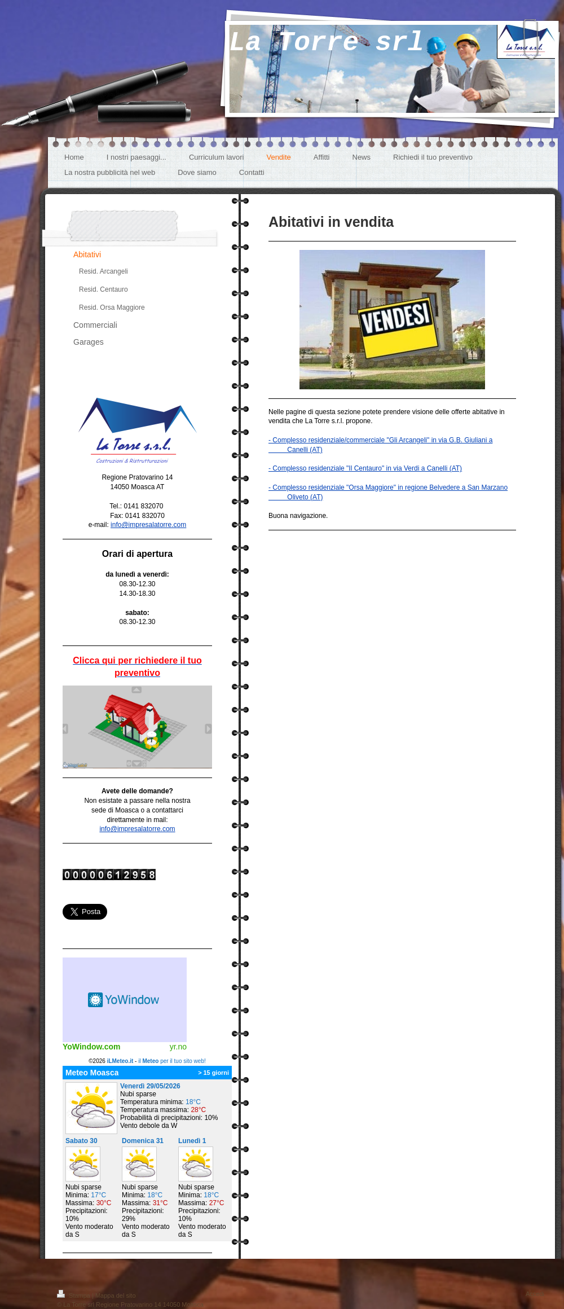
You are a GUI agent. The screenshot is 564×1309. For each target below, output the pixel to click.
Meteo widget (125, 999)
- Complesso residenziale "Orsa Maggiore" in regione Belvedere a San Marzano (388, 487)
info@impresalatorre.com (148, 525)
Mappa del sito (115, 1295)
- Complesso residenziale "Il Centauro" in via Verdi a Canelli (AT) (365, 468)
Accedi (535, 1293)
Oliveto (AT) (295, 497)
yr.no (178, 1046)
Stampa (74, 1295)
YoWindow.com (92, 1046)
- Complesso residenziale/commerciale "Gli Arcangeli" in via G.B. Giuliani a (380, 440)
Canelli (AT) (295, 450)
